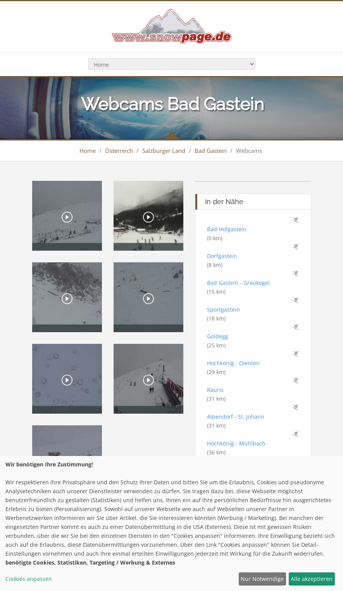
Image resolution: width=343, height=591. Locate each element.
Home (87, 150)
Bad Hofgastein (226, 229)
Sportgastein (223, 309)
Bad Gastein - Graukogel (238, 282)
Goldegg (217, 336)
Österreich (119, 150)
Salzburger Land (163, 150)
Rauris (215, 389)
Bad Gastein (211, 150)
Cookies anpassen (28, 578)
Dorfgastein (222, 256)
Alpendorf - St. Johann (235, 416)
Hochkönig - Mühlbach (236, 443)
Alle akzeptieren (312, 578)
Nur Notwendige (262, 578)
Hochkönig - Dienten (233, 363)
